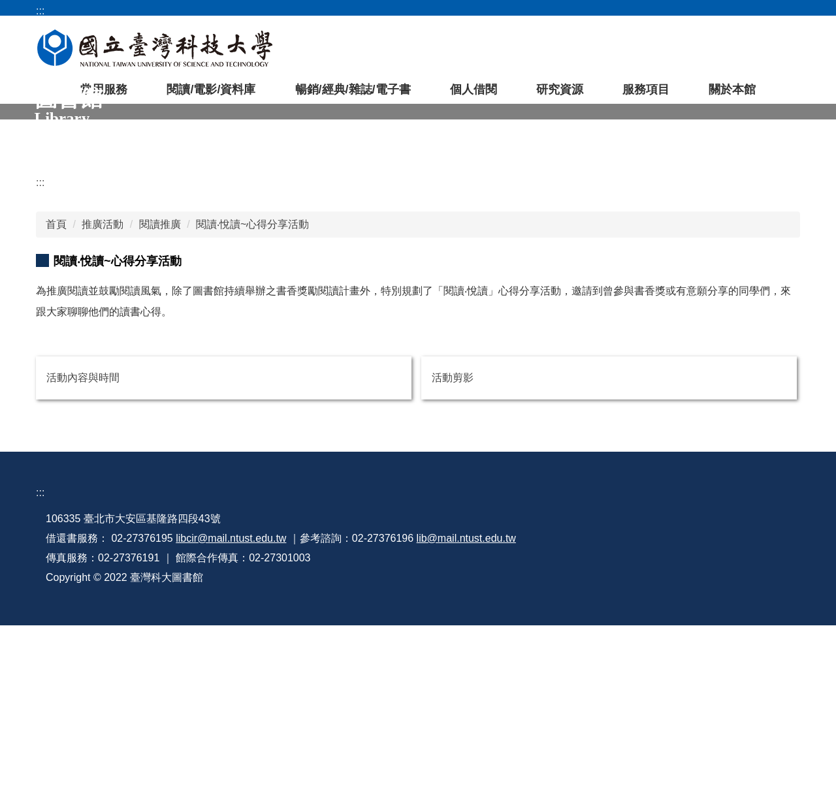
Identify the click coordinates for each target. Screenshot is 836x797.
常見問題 (677, 10)
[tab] (63, 122)
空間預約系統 (375, 52)
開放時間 (733, 10)
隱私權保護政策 (712, 725)
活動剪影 (453, 545)
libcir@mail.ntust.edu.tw (231, 705)
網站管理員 (581, 745)
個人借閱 (473, 95)
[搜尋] (732, 53)
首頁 (56, 386)
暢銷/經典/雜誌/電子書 (353, 95)
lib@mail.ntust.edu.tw (466, 705)
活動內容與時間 (83, 545)
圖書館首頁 (492, 10)
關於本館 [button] (732, 95)
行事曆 (571, 686)
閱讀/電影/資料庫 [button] (211, 95)
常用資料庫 (441, 52)
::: (40, 334)
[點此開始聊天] (797, 758)
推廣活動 (102, 386)
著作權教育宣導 (591, 705)
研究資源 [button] (559, 95)
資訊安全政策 (707, 705)
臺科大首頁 (559, 10)
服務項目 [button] (645, 95)
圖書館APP (594, 52)
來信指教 (697, 686)
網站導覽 (620, 10)
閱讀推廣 (160, 386)
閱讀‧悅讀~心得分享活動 (252, 386)
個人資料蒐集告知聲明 (607, 725)
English (786, 10)
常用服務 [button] (103, 95)
